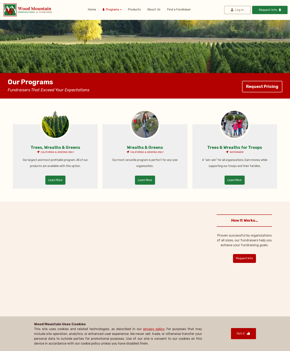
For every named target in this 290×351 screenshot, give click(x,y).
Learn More (55, 180)
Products (134, 9)
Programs (112, 9)
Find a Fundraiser (179, 9)
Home (92, 9)
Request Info (268, 10)
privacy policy (153, 329)
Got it (243, 333)
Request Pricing (262, 86)
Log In (239, 10)
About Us (154, 9)
